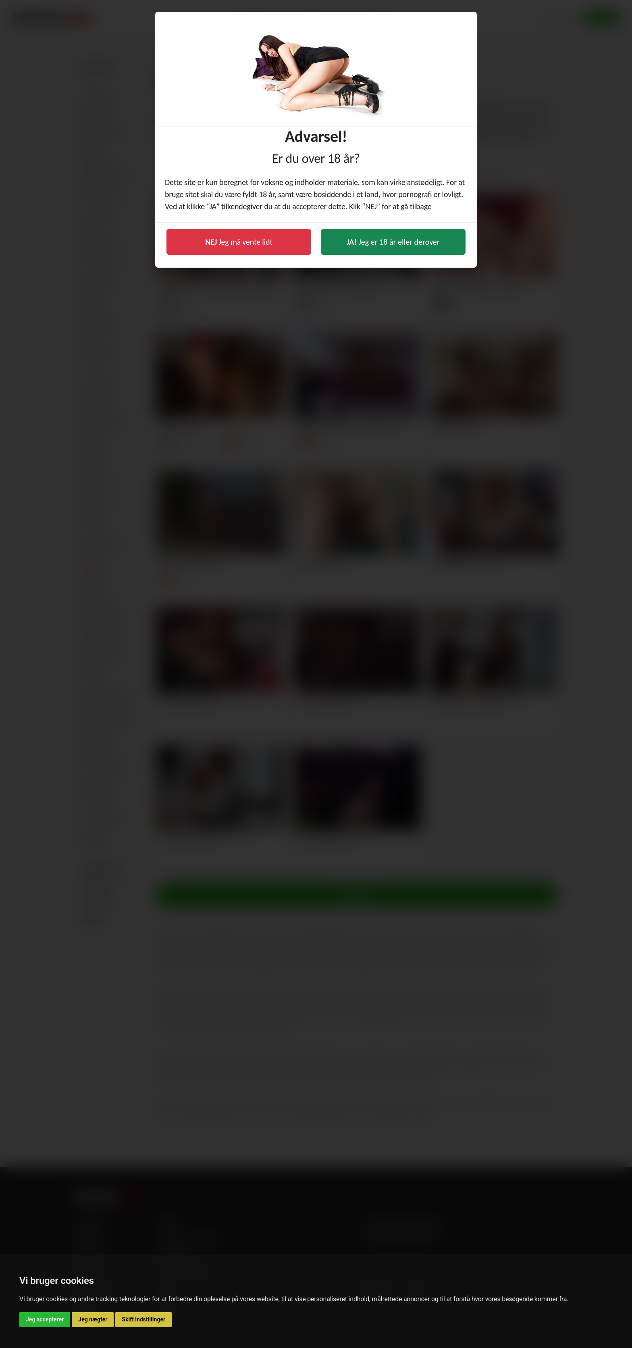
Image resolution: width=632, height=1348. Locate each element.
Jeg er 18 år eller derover (393, 242)
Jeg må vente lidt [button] (238, 242)
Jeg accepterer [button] (45, 1319)
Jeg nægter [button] (92, 1319)
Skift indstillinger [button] (143, 1319)
